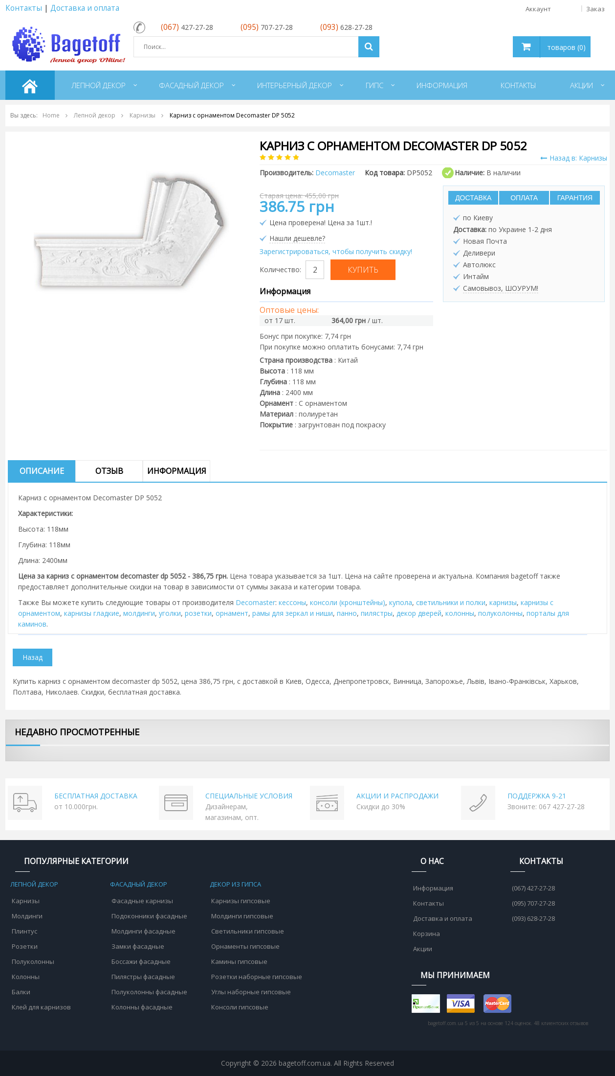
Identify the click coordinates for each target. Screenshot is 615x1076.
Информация (176, 471)
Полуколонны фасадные (149, 991)
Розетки (25, 946)
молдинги (139, 613)
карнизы (503, 602)
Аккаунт (559, 8)
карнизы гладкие (91, 613)
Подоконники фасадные (149, 916)
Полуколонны (33, 961)
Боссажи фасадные (141, 961)
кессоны (292, 602)
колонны (459, 613)
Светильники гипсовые (247, 931)
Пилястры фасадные (143, 976)
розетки (198, 613)
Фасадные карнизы (142, 900)
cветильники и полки (450, 602)
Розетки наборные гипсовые (256, 976)
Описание (42, 471)
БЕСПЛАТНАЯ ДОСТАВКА (95, 795)
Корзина (426, 933)
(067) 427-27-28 (533, 888)
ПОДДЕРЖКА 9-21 (536, 795)
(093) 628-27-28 (533, 918)
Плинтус (24, 931)
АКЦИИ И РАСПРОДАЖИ (397, 795)
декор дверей (418, 613)
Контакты (23, 8)
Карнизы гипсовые (240, 900)
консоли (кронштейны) (347, 602)
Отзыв (109, 471)
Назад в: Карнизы (573, 158)
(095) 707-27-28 (533, 903)
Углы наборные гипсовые (251, 991)
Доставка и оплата (84, 8)
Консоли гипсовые (239, 1007)
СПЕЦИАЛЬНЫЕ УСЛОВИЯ (248, 795)
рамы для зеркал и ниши (292, 613)
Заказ (595, 8)
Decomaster (255, 602)
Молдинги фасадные (143, 931)
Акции (422, 948)
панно (347, 613)
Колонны (26, 976)
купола (400, 602)
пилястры (377, 613)
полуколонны (500, 613)
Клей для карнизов (41, 1007)
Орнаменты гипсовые (245, 946)
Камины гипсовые (239, 961)
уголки (170, 613)
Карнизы (26, 900)
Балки (21, 991)
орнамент (232, 613)
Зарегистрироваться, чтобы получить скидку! (336, 251)
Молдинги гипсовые (242, 916)
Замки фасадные (137, 946)
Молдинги (27, 916)
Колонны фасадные (142, 1007)
